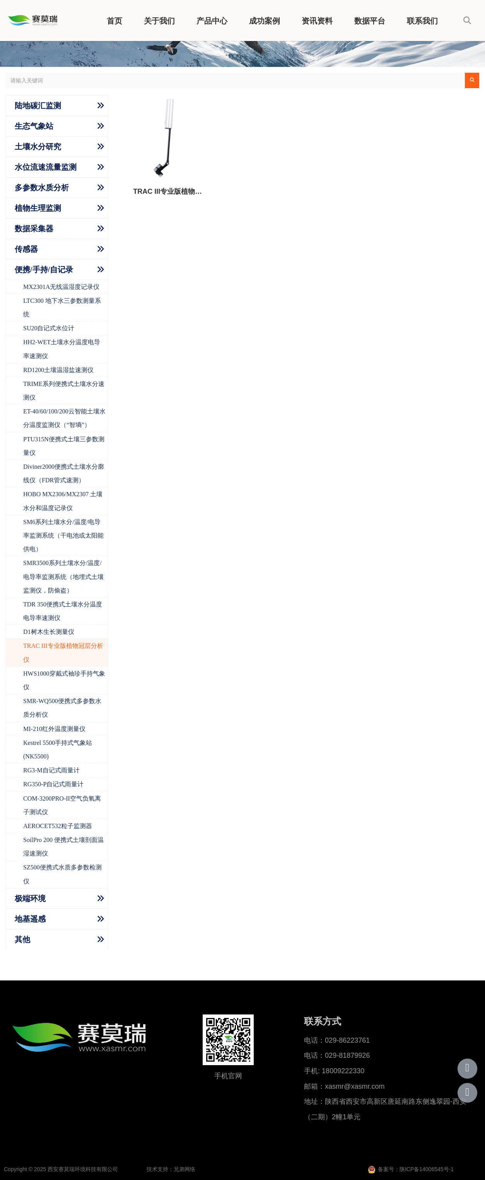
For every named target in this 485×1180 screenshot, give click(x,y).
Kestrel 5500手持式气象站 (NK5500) (57, 749)
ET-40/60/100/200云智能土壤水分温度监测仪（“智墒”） (64, 418)
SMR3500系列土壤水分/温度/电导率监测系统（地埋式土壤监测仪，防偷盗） (63, 576)
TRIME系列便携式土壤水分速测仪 (63, 391)
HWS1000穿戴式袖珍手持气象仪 (64, 680)
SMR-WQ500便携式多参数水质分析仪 (62, 708)
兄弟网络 (184, 1169)
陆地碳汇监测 (38, 105)
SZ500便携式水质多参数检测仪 (62, 874)
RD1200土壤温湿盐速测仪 (58, 370)
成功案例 (264, 21)
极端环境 (30, 898)
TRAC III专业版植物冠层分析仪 (63, 652)
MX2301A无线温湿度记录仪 (61, 286)
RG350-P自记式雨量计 (53, 784)
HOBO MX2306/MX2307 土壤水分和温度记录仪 (62, 501)
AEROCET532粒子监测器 (57, 826)
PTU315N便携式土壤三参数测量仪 (63, 446)
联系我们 (422, 21)
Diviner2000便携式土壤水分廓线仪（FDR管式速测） (63, 473)
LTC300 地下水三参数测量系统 (62, 307)
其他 (22, 939)
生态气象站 (34, 126)
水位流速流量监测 (46, 167)
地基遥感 (30, 919)
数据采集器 (34, 228)
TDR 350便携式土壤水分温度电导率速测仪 (62, 611)
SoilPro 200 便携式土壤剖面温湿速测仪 (63, 847)
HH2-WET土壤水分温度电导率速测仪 (61, 349)
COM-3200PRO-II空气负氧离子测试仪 (62, 805)
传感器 (26, 249)
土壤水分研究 (38, 146)
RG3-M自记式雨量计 (51, 770)
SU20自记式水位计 (48, 328)
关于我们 (159, 21)
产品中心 (211, 21)
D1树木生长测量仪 (48, 631)
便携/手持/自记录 (44, 269)
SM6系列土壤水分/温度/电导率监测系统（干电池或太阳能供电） (63, 535)
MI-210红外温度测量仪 (54, 729)
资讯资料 (317, 21)
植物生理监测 (38, 208)
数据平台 (369, 21)
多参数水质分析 (42, 187)
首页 (114, 21)
